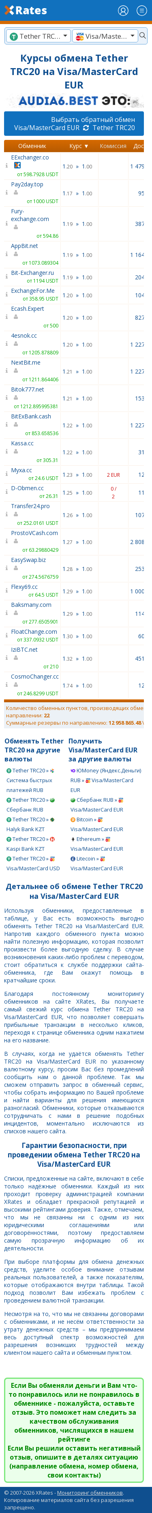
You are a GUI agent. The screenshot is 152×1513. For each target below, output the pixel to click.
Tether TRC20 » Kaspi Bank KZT (30, 843)
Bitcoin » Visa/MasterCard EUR (97, 824)
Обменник (32, 146)
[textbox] (38, 36)
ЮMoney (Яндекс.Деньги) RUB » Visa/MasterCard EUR (106, 780)
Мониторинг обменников (90, 1492)
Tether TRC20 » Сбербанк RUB (30, 804)
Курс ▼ (79, 146)
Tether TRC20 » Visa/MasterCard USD (33, 863)
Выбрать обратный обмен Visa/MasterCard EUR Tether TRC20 (74, 123)
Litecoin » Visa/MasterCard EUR (97, 863)
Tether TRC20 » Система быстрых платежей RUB (30, 780)
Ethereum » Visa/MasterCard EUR (97, 843)
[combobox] (38, 35)
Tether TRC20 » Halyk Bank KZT (30, 824)
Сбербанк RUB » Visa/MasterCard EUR (97, 804)
